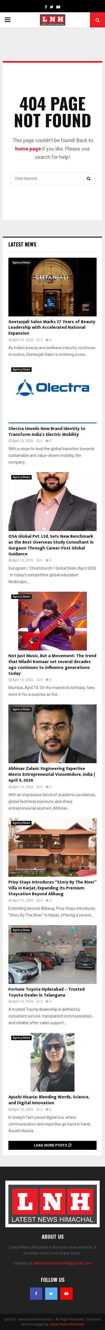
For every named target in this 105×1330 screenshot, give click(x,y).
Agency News (21, 262)
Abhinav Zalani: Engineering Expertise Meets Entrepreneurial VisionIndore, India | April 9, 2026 (51, 774)
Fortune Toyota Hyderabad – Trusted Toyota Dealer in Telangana (46, 992)
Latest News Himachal (66, 1324)
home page (28, 149)
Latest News (22, 244)
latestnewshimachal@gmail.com (63, 1263)
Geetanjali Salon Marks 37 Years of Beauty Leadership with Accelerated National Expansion (51, 327)
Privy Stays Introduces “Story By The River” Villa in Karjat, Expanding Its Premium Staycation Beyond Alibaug (52, 888)
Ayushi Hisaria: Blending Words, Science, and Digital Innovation (48, 1100)
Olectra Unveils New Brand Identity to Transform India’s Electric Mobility (46, 431)
